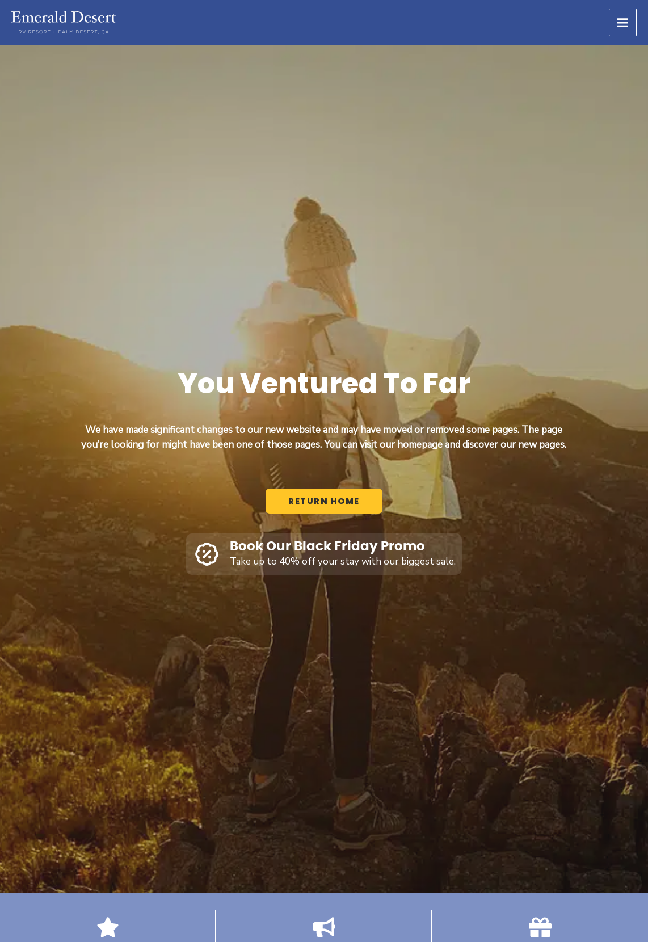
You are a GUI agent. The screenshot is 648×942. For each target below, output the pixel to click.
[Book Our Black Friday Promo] (206, 554)
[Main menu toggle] (623, 23)
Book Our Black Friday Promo (327, 546)
